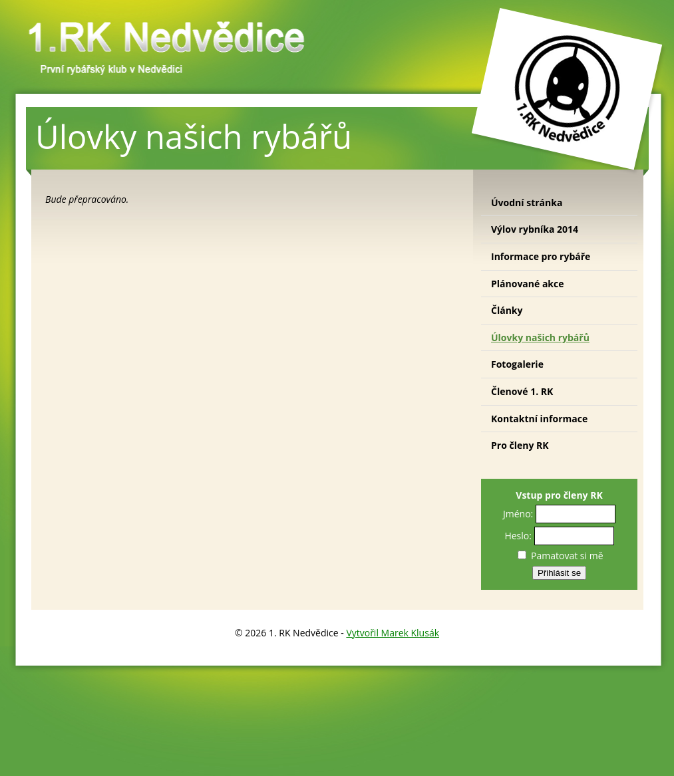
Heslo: (518, 535)
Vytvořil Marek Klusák (392, 632)
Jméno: (518, 513)
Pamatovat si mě (560, 555)
